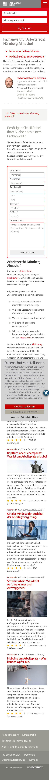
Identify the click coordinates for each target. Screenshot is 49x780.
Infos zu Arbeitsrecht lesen (24, 51)
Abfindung (37, 344)
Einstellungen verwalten (24, 411)
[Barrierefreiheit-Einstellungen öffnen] (46, 393)
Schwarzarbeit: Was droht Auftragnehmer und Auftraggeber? (23, 584)
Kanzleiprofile (29, 734)
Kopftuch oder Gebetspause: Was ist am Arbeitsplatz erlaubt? (27, 454)
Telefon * (14, 204)
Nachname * (15, 179)
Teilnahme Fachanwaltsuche (16, 740)
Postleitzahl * (16, 187)
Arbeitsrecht (25, 337)
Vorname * (15, 170)
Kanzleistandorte (10, 734)
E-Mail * (14, 212)
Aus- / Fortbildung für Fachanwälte (20, 746)
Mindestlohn (26, 271)
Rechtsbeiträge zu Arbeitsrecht (26, 56)
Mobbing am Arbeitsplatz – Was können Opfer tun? (26, 660)
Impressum (30, 754)
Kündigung (12, 278)
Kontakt (33, 759)
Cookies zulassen (24, 406)
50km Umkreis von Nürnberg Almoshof (22, 115)
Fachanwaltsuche (11, 754)
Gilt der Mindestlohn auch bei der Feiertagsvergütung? (25, 515)
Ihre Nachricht (16, 220)
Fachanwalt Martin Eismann (31, 77)
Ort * (12, 195)
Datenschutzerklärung (13, 759)
